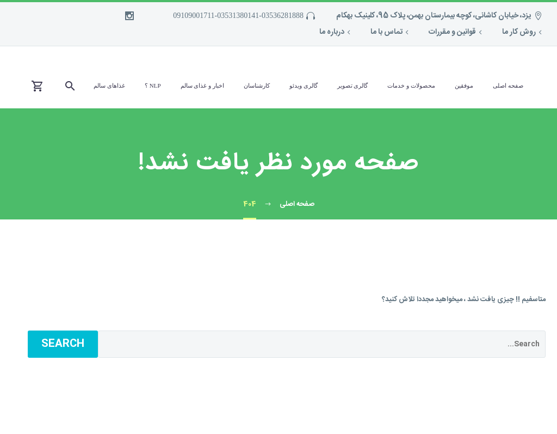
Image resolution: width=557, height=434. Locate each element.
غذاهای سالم (109, 85)
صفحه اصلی (508, 85)
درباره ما (331, 32)
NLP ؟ (153, 85)
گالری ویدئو (303, 85)
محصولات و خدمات (411, 85)
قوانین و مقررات (452, 32)
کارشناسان (257, 85)
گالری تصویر (352, 85)
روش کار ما (519, 32)
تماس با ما (386, 32)
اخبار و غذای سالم (202, 85)
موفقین (464, 85)
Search (62, 344)
